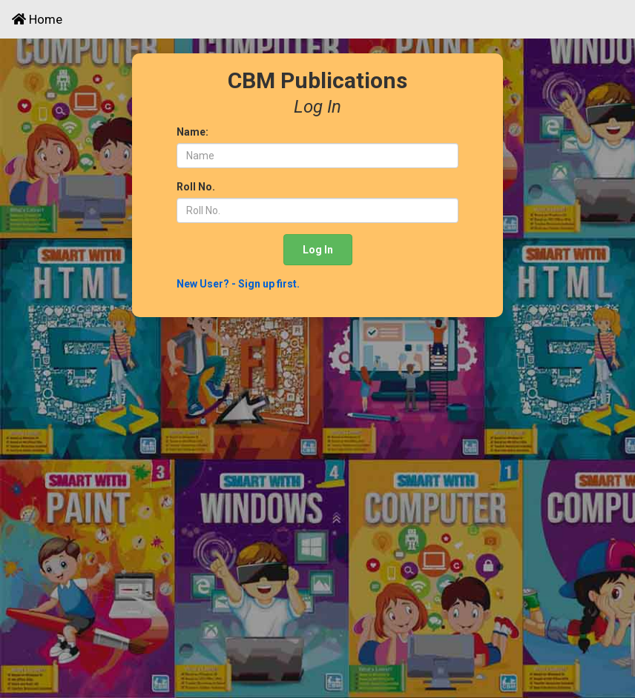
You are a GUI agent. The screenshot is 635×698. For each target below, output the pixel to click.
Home (37, 19)
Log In (318, 250)
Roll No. (196, 187)
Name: (192, 132)
